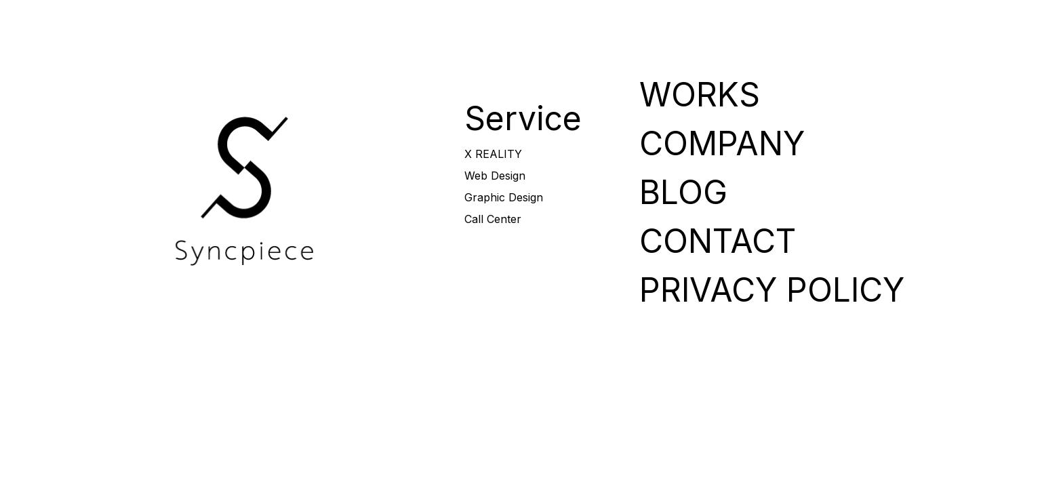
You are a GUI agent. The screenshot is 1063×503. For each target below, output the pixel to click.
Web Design (494, 175)
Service (523, 118)
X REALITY (493, 154)
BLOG (882, 21)
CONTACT (967, 21)
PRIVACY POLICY (771, 290)
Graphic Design (503, 197)
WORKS (712, 21)
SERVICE (627, 21)
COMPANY (797, 21)
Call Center (492, 219)
